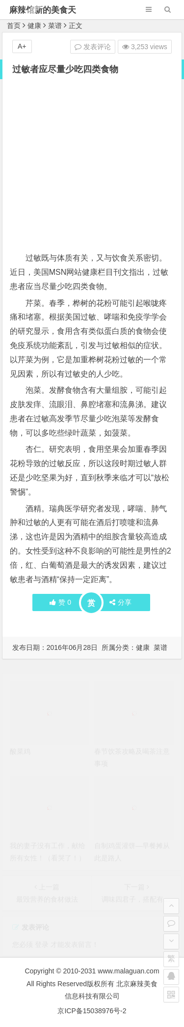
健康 (34, 25)
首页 (14, 25)
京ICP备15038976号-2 (91, 1011)
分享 (120, 602)
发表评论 (93, 47)
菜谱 (55, 25)
